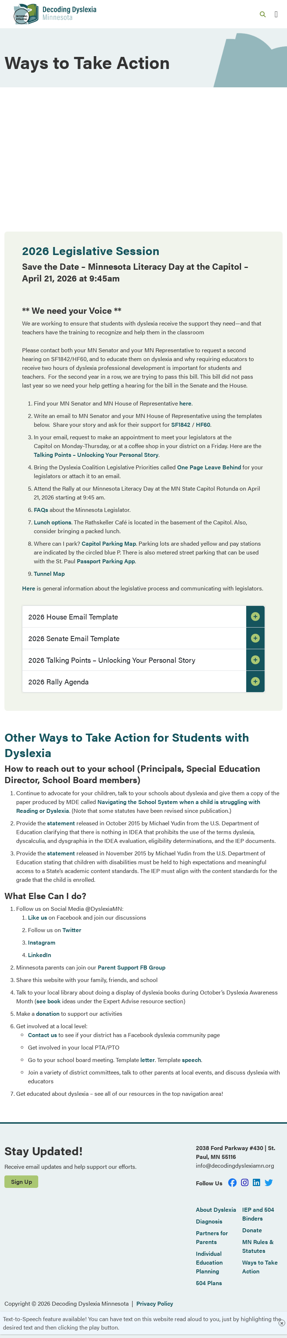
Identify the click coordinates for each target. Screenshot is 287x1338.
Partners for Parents (212, 1237)
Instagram (41, 942)
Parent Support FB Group (131, 967)
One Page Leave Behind (209, 467)
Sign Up (21, 1181)
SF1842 (180, 424)
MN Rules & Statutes (258, 1246)
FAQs (41, 509)
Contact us (42, 1034)
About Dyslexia (216, 1209)
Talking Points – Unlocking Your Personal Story (96, 454)
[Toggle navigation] (276, 14)
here (185, 403)
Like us (37, 917)
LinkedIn (39, 954)
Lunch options (52, 522)
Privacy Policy (154, 1303)
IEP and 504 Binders (258, 1213)
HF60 (203, 424)
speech (191, 1059)
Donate (252, 1230)
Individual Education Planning (209, 1262)
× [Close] (282, 1323)
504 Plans (209, 1283)
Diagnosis (209, 1221)
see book (48, 1001)
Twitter (71, 930)
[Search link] (263, 14)
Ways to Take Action (260, 1266)
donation (48, 1013)
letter (147, 1059)
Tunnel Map (49, 573)
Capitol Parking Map (109, 543)
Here (28, 588)
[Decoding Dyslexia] (55, 14)
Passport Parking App (106, 561)
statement (61, 823)
